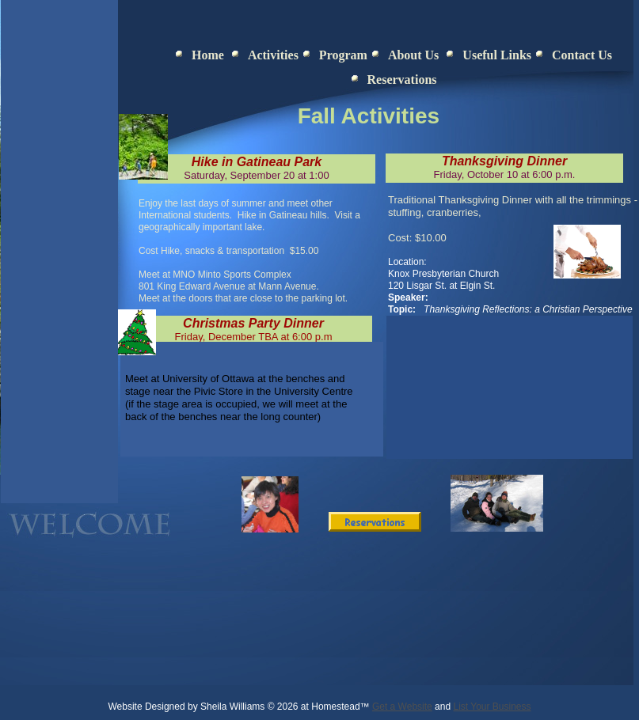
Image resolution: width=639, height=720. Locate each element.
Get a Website (402, 706)
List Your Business (492, 706)
